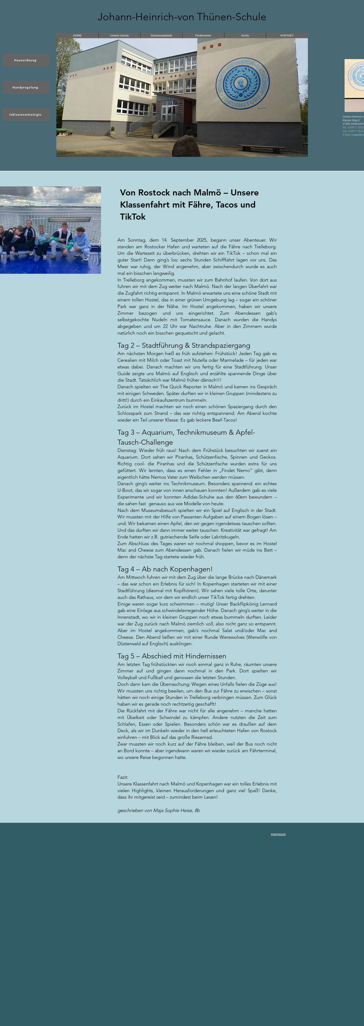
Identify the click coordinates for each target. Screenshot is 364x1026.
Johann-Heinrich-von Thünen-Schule (182, 17)
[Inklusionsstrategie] (25, 114)
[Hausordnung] (25, 60)
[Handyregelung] (25, 87)
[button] (182, 97)
